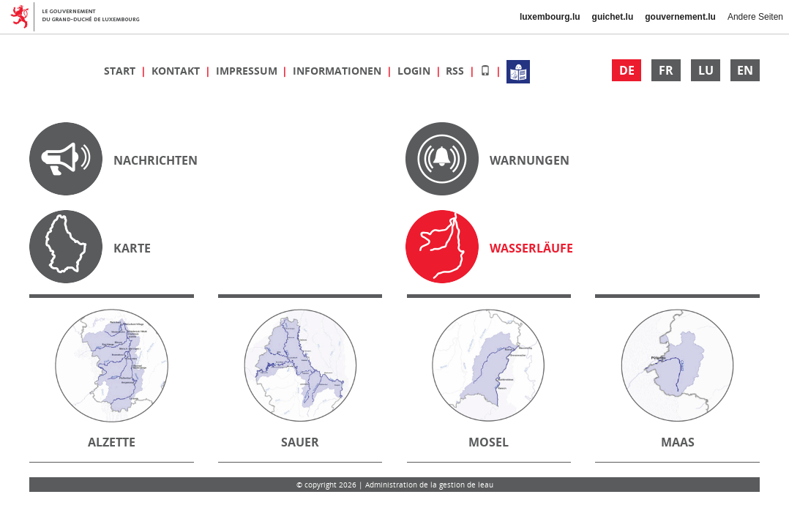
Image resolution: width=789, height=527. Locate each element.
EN (745, 70)
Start (121, 71)
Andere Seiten (755, 17)
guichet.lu (613, 17)
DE (627, 70)
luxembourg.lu (550, 17)
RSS (456, 71)
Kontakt (177, 71)
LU (706, 70)
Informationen (338, 71)
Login (415, 71)
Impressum (248, 71)
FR (666, 70)
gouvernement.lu (680, 17)
